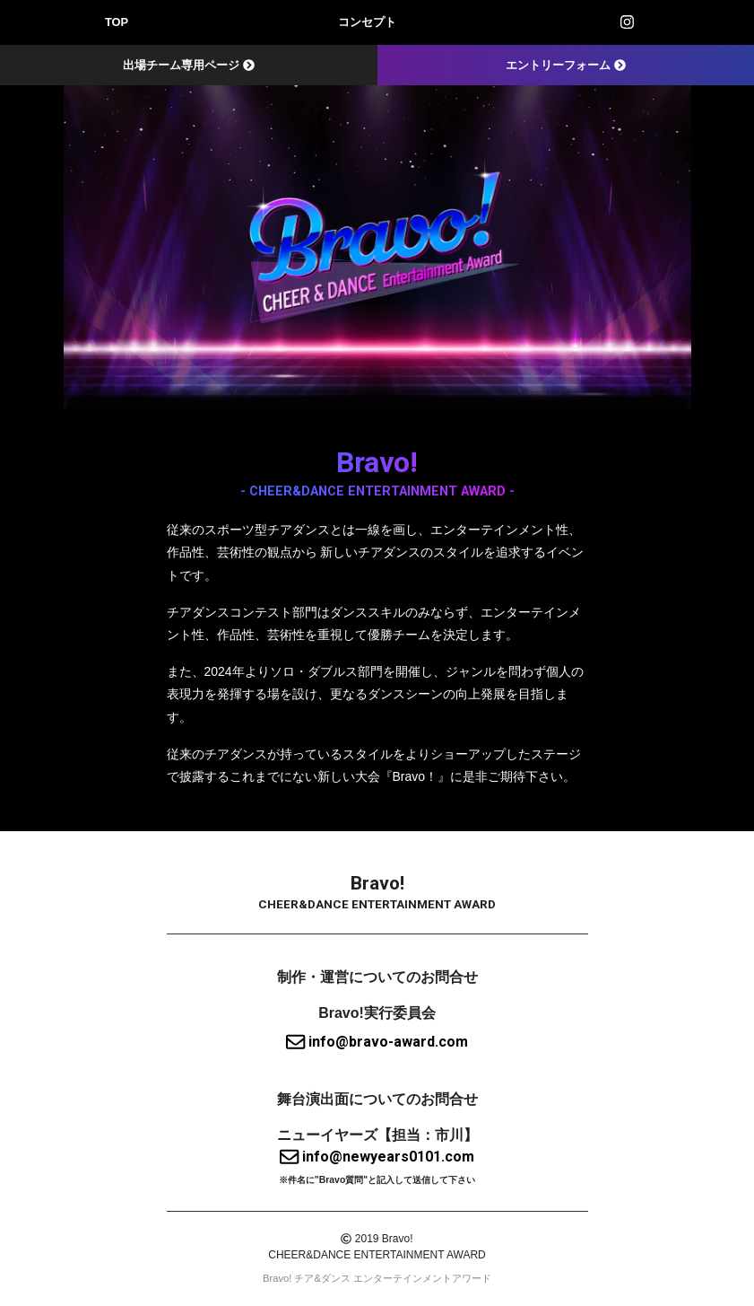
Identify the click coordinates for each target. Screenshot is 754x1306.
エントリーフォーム (566, 65)
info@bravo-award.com (377, 1041)
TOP (116, 22)
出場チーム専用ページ (189, 65)
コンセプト (367, 22)
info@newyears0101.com (377, 1156)
